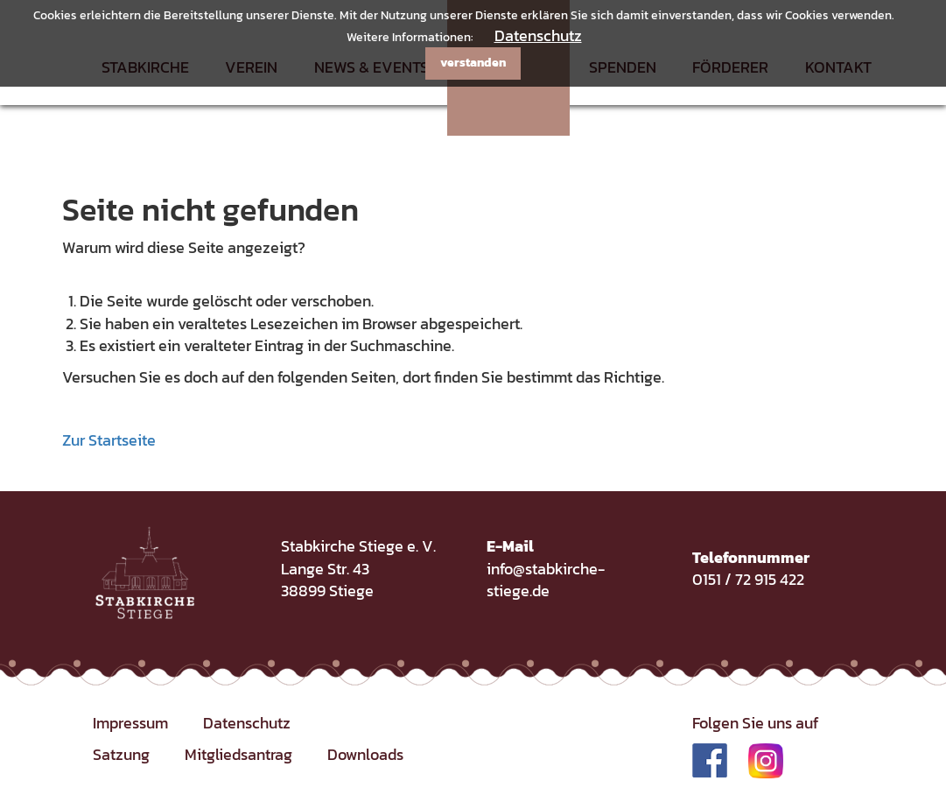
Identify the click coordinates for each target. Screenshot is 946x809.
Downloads (365, 754)
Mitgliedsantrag (238, 754)
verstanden (473, 62)
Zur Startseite (109, 440)
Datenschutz (538, 35)
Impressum (130, 723)
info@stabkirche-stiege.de (546, 580)
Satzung (121, 754)
